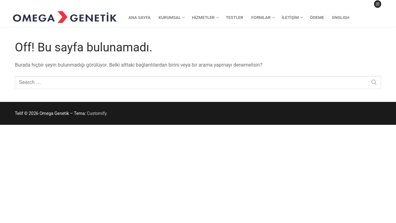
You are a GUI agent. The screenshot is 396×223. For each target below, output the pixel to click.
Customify (96, 113)
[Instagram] (377, 3)
